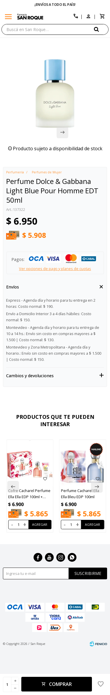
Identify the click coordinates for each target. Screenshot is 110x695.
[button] (101, 29)
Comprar (60, 684)
